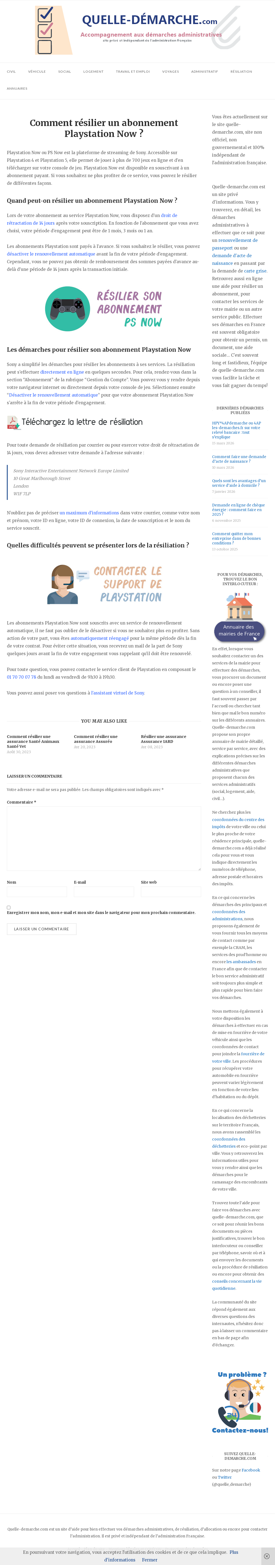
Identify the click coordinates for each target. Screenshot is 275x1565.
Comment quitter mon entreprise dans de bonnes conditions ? (236, 539)
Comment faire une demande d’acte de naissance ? (239, 459)
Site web (149, 882)
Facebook (251, 1470)
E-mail (80, 882)
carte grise (255, 271)
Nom (11, 882)
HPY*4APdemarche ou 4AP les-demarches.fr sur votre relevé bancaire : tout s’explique (236, 430)
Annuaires (17, 88)
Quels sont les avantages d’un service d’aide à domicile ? (239, 483)
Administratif (204, 71)
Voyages (170, 71)
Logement (93, 71)
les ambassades (241, 961)
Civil (11, 71)
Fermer (149, 1560)
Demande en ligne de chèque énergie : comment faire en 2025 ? (238, 510)
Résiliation (241, 71)
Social (64, 71)
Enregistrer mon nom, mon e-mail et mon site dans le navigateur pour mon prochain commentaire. (101, 912)
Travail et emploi (133, 71)
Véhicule (37, 71)
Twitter (225, 1477)
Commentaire (21, 802)
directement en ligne (62, 372)
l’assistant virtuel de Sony (117, 693)
